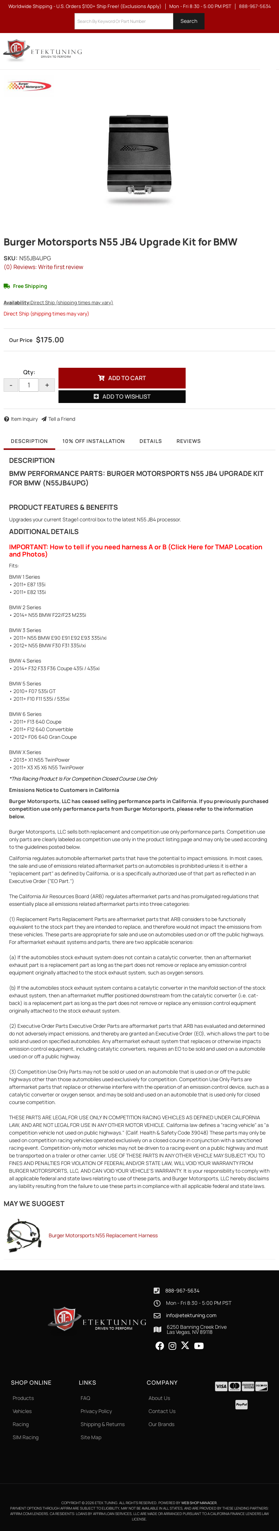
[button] (139, 21)
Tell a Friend (61, 418)
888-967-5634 (182, 1290)
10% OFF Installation (93, 440)
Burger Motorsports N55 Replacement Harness (103, 1235)
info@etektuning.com (191, 1315)
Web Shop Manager (199, 1502)
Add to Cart (127, 378)
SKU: (10, 258)
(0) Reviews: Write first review (43, 267)
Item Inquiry (24, 418)
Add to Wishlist (126, 396)
